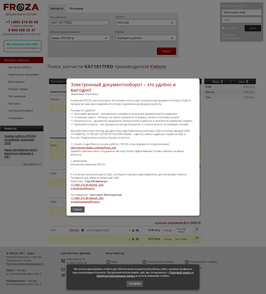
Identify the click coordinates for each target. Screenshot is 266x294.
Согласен (134, 283)
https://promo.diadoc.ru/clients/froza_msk (93, 147)
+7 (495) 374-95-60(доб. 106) (87, 198)
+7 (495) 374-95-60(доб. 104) (87, 184)
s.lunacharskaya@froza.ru (85, 201)
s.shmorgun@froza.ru (83, 188)
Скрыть (77, 209)
